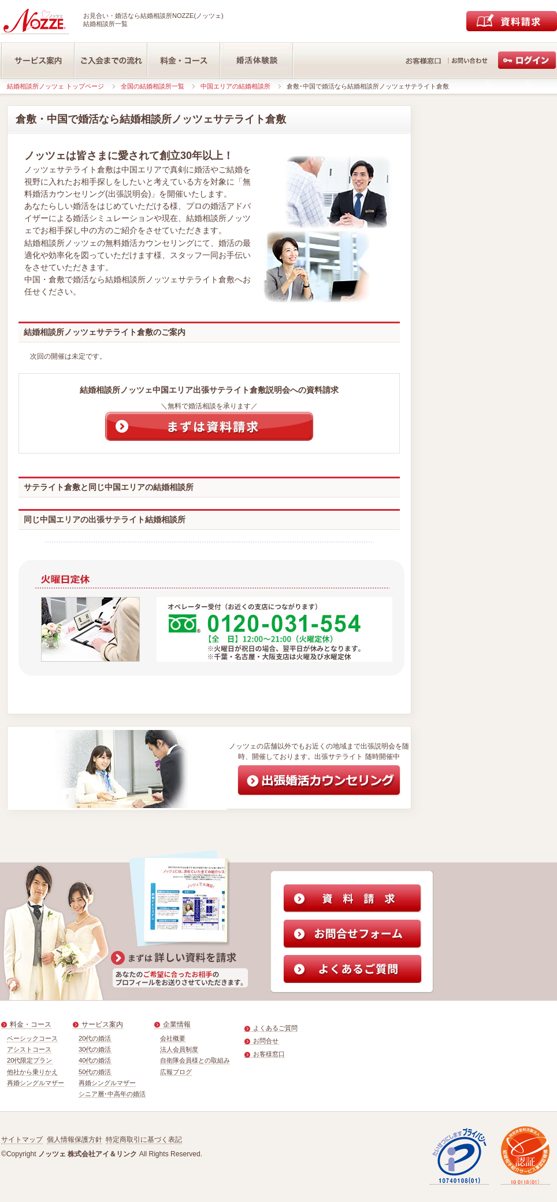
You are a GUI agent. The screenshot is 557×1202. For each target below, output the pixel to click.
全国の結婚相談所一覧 (152, 86)
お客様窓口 (269, 1053)
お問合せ (265, 1040)
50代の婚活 (95, 1071)
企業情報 (177, 1024)
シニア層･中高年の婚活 (112, 1093)
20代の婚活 (95, 1038)
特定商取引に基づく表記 (144, 1139)
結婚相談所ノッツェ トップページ (55, 86)
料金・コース (30, 1024)
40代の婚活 (95, 1060)
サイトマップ (22, 1139)
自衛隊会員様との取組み (195, 1060)
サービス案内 (102, 1024)
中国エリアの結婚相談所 (235, 86)
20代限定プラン (30, 1060)
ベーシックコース (32, 1038)
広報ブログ (176, 1071)
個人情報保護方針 (74, 1139)
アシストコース (29, 1049)
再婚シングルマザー (35, 1082)
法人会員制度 (179, 1049)
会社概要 (172, 1038)
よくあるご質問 (275, 1027)
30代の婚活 (95, 1049)
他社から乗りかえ (32, 1071)
